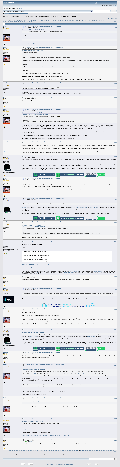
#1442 (115, 47)
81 (90, 20)
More (26, 13)
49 (45, 20)
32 (21, 20)
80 (89, 20)
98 (12, 21)
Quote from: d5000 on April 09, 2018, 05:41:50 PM (32, 225)
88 (100, 20)
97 (11, 21)
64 (66, 20)
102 (20, 21)
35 (26, 20)
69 (73, 20)
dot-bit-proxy (74, 207)
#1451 (115, 241)
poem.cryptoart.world (27, 267)
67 (70, 20)
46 (41, 20)
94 (7, 21)
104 (24, 21)
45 (40, 20)
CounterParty (76, 271)
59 (59, 20)
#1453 (115, 289)
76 (83, 20)
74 (81, 20)
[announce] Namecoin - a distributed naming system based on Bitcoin (57, 16)
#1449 (115, 199)
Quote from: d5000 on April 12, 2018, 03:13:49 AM (32, 383)
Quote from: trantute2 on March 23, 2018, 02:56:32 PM (33, 50)
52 (49, 20)
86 (97, 20)
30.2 (19, 11)
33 (23, 20)
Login (18, 13)
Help (10, 13)
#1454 (115, 309)
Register (22, 13)
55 (54, 20)
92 (4, 21)
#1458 (115, 398)
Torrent (22, 11)
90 (103, 20)
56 (55, 20)
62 (63, 20)
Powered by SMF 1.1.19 (52, 464)
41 (34, 20)
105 (26, 21)
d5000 (5, 156)
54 (52, 20)
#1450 (115, 222)
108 (31, 21)
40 (33, 20)
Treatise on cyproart (97, 271)
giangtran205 (6, 97)
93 (6, 21)
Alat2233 (5, 276)
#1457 (115, 365)
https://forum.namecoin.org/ (28, 55)
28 (16, 20)
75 (82, 20)
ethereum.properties (68, 272)
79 (88, 20)
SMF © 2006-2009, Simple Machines (65, 464)
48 (44, 20)
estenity (5, 82)
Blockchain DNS (94, 207)
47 (42, 20)
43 (37, 20)
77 (85, 20)
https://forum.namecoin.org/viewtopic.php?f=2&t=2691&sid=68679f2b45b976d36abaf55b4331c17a (46, 435)
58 (58, 20)
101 (18, 21)
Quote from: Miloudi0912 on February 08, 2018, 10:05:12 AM (34, 86)
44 (38, 20)
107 (30, 21)
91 (3, 21)
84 (94, 20)
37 (28, 20)
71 (76, 20)
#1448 (115, 179)
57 (56, 20)
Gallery (36, 272)
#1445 (115, 110)
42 (35, 20)
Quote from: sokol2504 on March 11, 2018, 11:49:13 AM (33, 291)
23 (9, 20)
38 (30, 20)
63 (65, 20)
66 (69, 20)
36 (27, 20)
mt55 (4, 288)
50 (46, 20)
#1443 (115, 83)
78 (86, 20)
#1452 (115, 276)
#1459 (115, 418)
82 (92, 20)
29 (17, 20)
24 (10, 20)
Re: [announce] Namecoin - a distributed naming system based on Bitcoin (44, 26)
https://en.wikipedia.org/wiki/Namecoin (31, 43)
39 (31, 20)
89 (101, 20)
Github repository (91, 336)
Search (14, 13)
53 (51, 20)
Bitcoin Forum (6, 16)
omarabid (5, 141)
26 (13, 20)
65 (67, 20)
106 (28, 21)
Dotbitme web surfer (82, 207)
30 (19, 20)
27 (14, 20)
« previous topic (110, 18)
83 (93, 20)
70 (74, 20)
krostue (5, 241)
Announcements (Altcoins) (31, 16)
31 (20, 20)
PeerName (24, 207)
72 (77, 20)
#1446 (115, 142)
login (16, 8)
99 (14, 21)
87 (99, 20)
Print (115, 21)
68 (72, 20)
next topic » (115, 19)
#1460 (115, 440)
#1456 (115, 352)
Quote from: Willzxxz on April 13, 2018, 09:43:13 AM (32, 421)
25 (12, 20)
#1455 (115, 329)
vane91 (30, 441)
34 (24, 20)
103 (22, 21)
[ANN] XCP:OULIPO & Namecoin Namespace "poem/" (35, 264)
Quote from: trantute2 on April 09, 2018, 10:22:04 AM (34, 226)
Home (6, 13)
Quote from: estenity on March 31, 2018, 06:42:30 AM (33, 112)
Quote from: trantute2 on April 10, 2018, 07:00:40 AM (33, 332)
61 (62, 20)
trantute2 (5, 26)
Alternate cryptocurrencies (17, 16)
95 (8, 21)
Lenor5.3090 (6, 439)
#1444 (115, 97)
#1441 (115, 27)
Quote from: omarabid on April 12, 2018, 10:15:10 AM (33, 401)
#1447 (115, 156)
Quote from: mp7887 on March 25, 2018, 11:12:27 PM (33, 29)
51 (48, 20)
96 (10, 21)
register (20, 8)
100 (16, 21)
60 (60, 20)
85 (96, 20)
